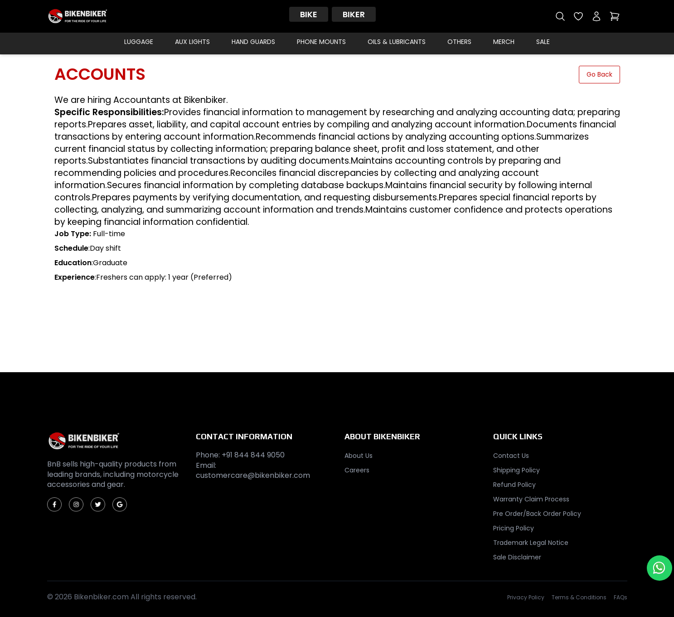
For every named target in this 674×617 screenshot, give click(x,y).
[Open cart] (614, 16)
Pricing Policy (513, 528)
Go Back (599, 74)
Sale (543, 41)
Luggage (138, 41)
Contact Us (511, 455)
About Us (358, 455)
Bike (308, 14)
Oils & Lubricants (397, 41)
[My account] (596, 16)
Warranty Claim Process (531, 499)
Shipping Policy (516, 470)
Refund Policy (514, 484)
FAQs (620, 597)
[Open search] (560, 16)
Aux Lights (192, 41)
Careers (356, 470)
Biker (354, 14)
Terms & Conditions (579, 597)
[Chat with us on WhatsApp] (659, 568)
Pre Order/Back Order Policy (537, 513)
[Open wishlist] (578, 16)
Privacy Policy (525, 597)
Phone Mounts (321, 41)
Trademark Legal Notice (530, 542)
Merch (503, 41)
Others (459, 41)
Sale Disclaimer (517, 557)
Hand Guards (253, 41)
